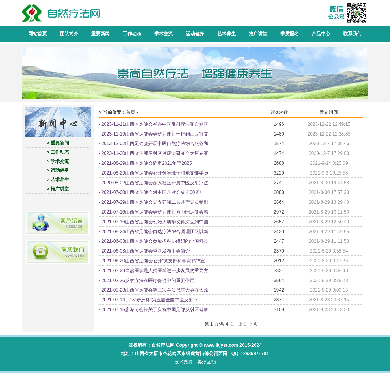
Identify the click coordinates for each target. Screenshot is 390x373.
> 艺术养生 (58, 179)
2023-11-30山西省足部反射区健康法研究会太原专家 (154, 153)
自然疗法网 (162, 345)
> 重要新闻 (58, 142)
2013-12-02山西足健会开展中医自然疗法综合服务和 (154, 143)
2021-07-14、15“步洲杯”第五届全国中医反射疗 (149, 299)
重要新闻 (100, 33)
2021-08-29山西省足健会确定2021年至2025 (146, 163)
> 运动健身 (58, 170)
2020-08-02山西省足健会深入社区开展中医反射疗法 (154, 182)
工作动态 (132, 33)
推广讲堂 (258, 33)
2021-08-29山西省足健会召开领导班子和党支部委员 (154, 172)
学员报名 (289, 33)
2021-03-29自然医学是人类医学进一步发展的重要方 (154, 270)
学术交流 (163, 33)
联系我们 (352, 33)
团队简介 (69, 33)
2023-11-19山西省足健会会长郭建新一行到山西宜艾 (154, 133)
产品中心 (321, 33)
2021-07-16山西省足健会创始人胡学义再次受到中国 (154, 221)
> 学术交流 (58, 161)
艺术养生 (226, 33)
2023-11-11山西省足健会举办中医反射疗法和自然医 (154, 124)
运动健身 (195, 33)
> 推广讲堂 (58, 188)
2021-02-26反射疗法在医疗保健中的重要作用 (147, 280)
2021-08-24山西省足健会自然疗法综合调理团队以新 (154, 231)
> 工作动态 (58, 152)
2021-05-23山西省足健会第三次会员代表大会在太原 (154, 289)
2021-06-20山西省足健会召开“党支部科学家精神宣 (153, 260)
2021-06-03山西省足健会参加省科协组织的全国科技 (154, 241)
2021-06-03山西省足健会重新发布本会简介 (145, 250)
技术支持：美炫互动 (195, 361)
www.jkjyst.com (221, 345)
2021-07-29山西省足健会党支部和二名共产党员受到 (154, 202)
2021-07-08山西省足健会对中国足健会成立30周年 (152, 192)
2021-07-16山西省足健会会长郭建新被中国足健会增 (154, 211)
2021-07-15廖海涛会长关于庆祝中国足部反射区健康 (154, 309)
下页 (253, 324)
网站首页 (37, 33)
